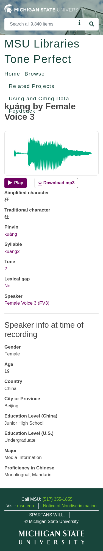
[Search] (40, 24)
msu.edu (25, 505)
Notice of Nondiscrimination (70, 505)
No (7, 285)
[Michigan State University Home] (45, 8)
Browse (35, 74)
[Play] (15, 183)
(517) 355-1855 (58, 499)
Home (12, 74)
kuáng (10, 234)
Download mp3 (56, 183)
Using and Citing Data (39, 98)
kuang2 (12, 251)
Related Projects (31, 86)
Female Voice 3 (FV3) (26, 303)
